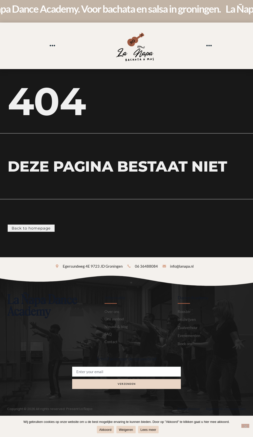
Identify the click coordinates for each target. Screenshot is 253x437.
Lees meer (148, 430)
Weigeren (126, 430)
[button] (52, 45)
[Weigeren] (245, 426)
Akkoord (105, 430)
